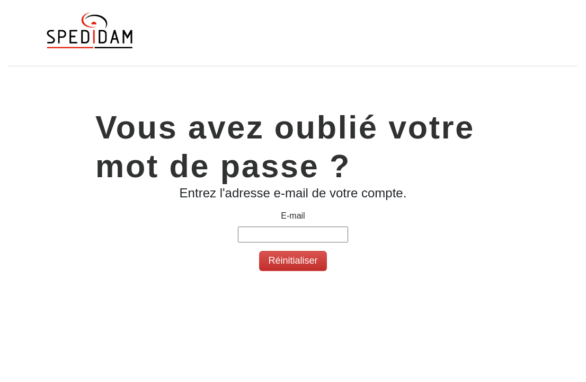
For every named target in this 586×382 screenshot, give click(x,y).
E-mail (293, 215)
